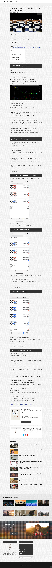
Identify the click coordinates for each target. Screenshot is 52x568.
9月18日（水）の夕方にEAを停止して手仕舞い (18, 56)
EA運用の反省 (16, 12)
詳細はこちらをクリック (26, 421)
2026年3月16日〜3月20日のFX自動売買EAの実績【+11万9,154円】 (43, 517)
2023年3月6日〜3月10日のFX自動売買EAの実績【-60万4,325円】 (30, 444)
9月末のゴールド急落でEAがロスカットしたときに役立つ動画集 (30, 449)
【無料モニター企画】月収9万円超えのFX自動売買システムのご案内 (21, 404)
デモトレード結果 (22, 551)
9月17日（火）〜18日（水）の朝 (16, 54)
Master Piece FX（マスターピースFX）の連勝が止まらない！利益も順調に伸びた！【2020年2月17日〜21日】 (30, 485)
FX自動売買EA (8, 3)
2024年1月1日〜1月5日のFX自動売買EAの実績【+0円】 (28, 455)
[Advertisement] (42, 547)
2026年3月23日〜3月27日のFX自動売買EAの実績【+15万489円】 (20, 517)
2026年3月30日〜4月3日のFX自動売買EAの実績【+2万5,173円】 (8, 517)
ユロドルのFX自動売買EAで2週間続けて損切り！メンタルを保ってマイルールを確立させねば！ (26, 47)
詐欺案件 (21, 553)
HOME (4, 3)
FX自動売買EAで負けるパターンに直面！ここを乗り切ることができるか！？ (20, 3)
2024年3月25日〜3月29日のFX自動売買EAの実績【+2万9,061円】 (29, 479)
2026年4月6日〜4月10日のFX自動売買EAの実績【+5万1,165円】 (43, 507)
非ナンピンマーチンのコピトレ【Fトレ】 (31, 517)
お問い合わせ (16, 1)
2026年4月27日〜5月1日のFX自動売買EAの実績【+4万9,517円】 (8, 507)
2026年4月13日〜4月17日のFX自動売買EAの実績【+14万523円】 (31, 507)
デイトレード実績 (22, 549)
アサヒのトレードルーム (8, 1)
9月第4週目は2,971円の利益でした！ (16, 59)
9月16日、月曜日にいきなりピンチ (16, 52)
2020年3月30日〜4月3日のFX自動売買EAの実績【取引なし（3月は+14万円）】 (30, 462)
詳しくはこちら (14, 533)
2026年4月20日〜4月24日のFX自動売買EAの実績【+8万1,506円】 (20, 507)
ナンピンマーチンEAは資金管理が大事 (16, 61)
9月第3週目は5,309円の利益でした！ (16, 57)
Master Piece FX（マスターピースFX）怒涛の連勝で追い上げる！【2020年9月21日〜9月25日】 (29, 474)
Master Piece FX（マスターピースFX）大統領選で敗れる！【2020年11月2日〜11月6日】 (29, 468)
